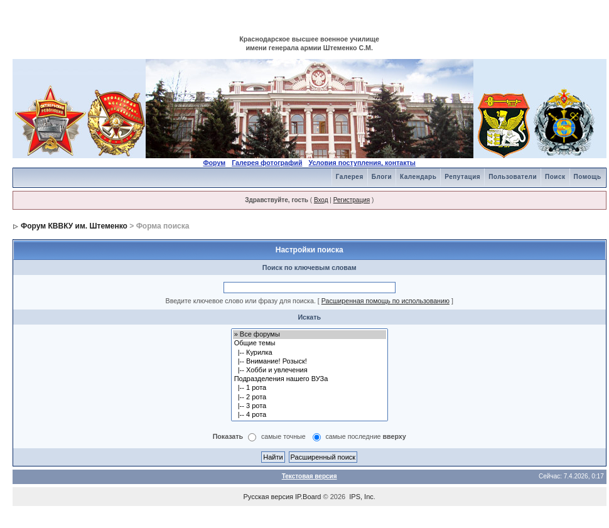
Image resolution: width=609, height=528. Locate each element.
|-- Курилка (309, 352)
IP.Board (308, 496)
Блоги (382, 176)
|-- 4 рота (309, 415)
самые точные (283, 437)
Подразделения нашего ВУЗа (309, 379)
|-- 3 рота (309, 406)
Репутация (462, 176)
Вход (321, 200)
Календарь (418, 176)
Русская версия (268, 496)
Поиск (555, 176)
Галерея (350, 176)
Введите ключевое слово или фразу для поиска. (241, 300)
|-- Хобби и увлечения (309, 370)
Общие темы (309, 343)
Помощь (587, 176)
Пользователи (512, 176)
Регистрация (351, 200)
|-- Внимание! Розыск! (309, 361)
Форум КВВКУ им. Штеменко (74, 226)
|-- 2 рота (309, 397)
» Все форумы (309, 334)
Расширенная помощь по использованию (385, 300)
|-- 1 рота (309, 388)
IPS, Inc (361, 496)
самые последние (366, 437)
